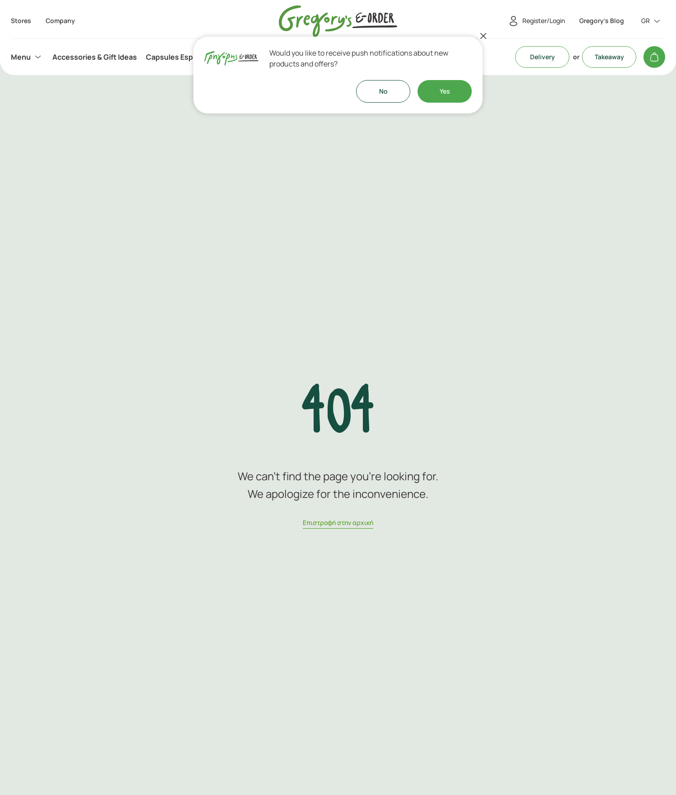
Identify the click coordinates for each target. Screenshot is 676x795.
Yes (445, 91)
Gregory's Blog (601, 21)
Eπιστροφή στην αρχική (338, 522)
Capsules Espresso (179, 57)
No (383, 91)
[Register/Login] (535, 21)
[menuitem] (27, 57)
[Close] (483, 36)
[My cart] (654, 57)
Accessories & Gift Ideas (94, 57)
